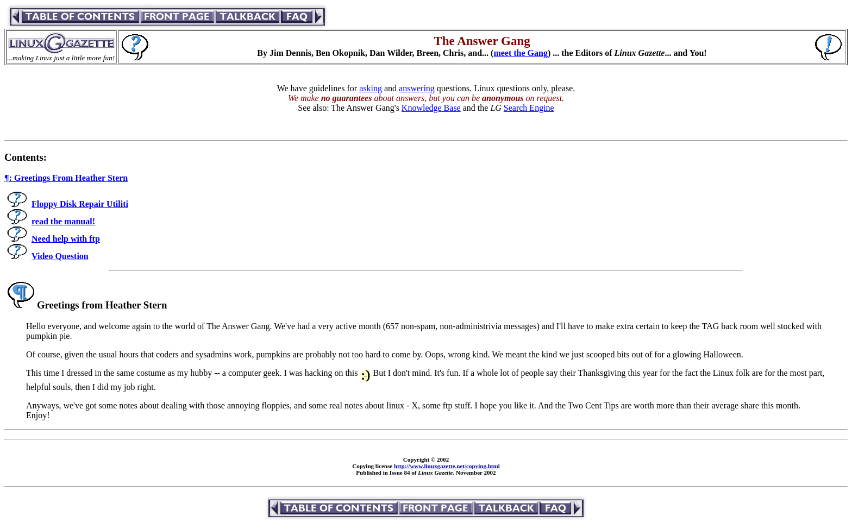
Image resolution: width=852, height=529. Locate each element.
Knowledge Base (431, 107)
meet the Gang (520, 53)
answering (417, 88)
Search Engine (529, 107)
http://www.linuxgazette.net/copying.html (447, 466)
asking (370, 88)
